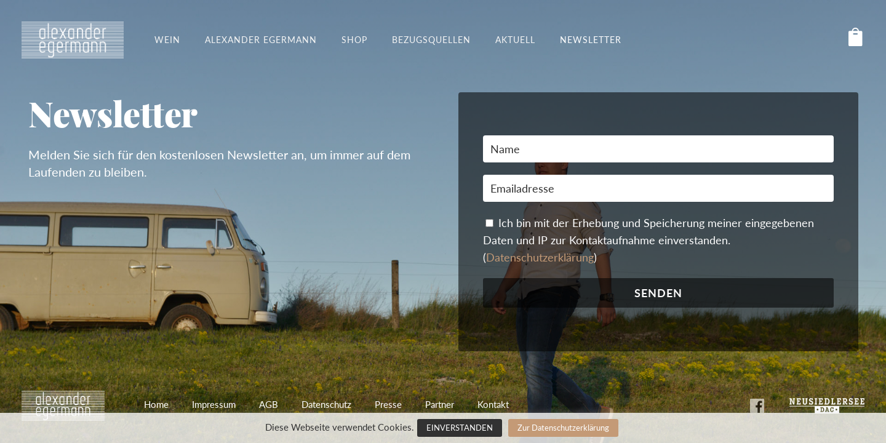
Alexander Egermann (261, 39)
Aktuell (515, 39)
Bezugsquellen (431, 39)
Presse (388, 404)
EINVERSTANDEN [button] (459, 428)
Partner (439, 404)
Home (156, 404)
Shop (354, 39)
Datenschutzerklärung (540, 257)
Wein (167, 39)
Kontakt (493, 404)
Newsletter (590, 39)
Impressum (214, 404)
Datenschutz (326, 404)
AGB (268, 404)
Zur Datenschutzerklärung (563, 428)
